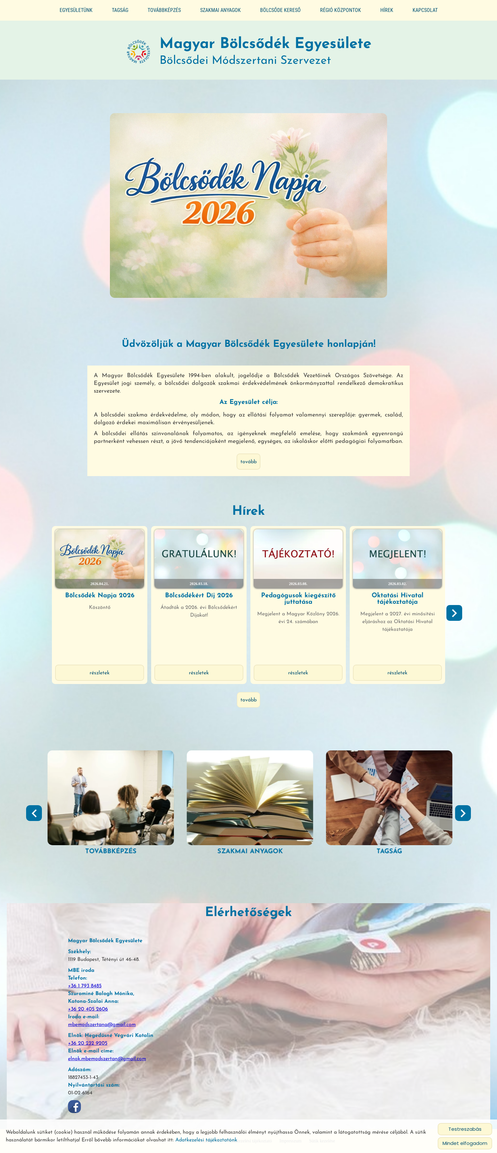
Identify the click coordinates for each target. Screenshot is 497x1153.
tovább (248, 461)
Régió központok (340, 10)
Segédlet (109, 851)
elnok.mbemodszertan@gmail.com (107, 1058)
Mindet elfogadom (465, 1143)
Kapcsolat (425, 10)
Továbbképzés (164, 10)
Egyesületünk (76, 10)
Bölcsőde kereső (280, 10)
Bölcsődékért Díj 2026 (199, 595)
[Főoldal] (138, 52)
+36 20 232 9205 (87, 1043)
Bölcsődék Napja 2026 (99, 595)
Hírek (386, 10)
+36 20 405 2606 (88, 1009)
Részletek (100, 673)
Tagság (120, 10)
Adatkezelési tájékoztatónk (206, 1140)
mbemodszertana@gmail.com (102, 1024)
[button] (454, 613)
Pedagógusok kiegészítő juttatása (298, 598)
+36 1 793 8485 (85, 986)
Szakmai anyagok (220, 10)
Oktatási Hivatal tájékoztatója (398, 598)
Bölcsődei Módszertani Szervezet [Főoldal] (265, 52)
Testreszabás (465, 1129)
